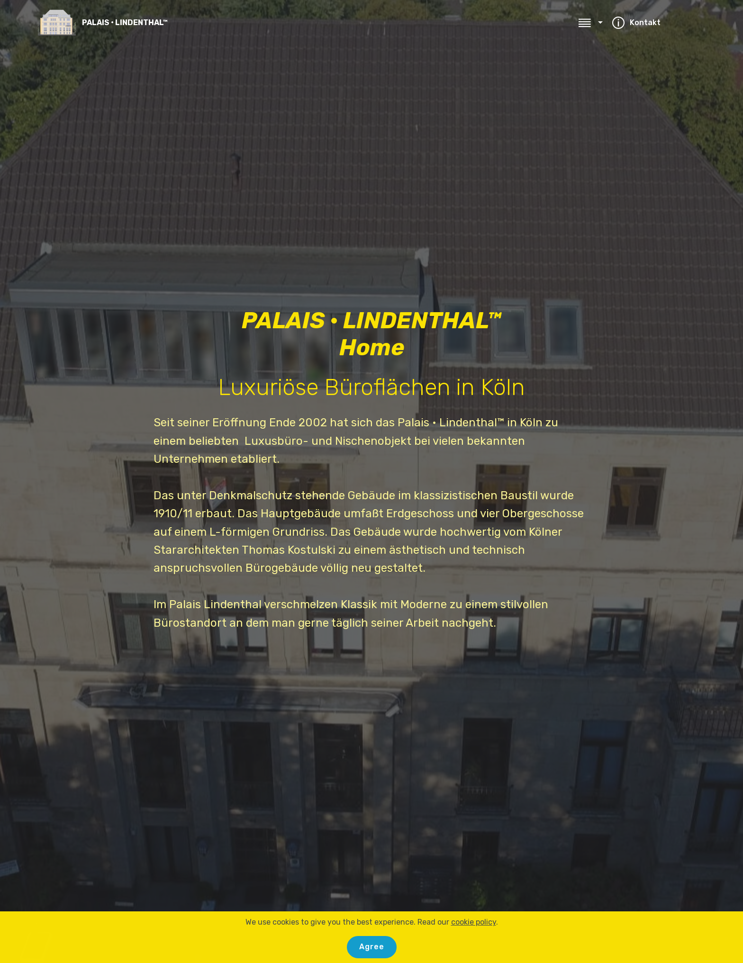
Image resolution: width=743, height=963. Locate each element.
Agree (371, 946)
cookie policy (473, 922)
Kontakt (656, 22)
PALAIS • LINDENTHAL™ (125, 22)
